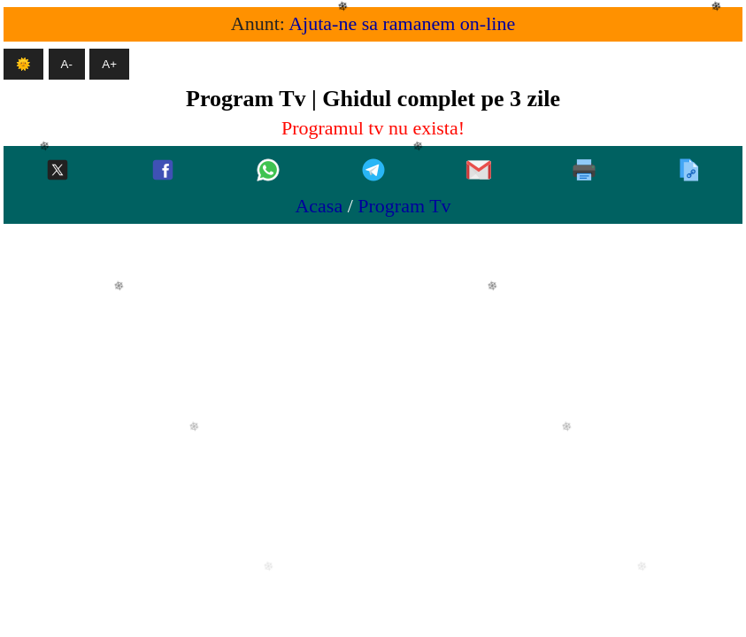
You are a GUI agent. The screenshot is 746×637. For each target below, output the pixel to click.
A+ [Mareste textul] (109, 64)
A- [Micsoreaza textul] (67, 64)
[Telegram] (373, 171)
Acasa (318, 206)
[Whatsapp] (268, 171)
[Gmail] (478, 171)
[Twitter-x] (57, 171)
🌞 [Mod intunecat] (23, 64)
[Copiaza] (689, 171)
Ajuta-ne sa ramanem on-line (401, 23)
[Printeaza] (584, 171)
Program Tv (404, 206)
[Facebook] (162, 171)
